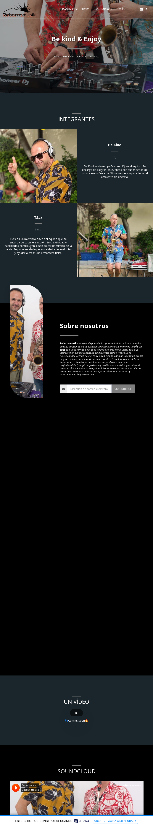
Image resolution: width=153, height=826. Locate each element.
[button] (135, 9)
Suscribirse (123, 400)
